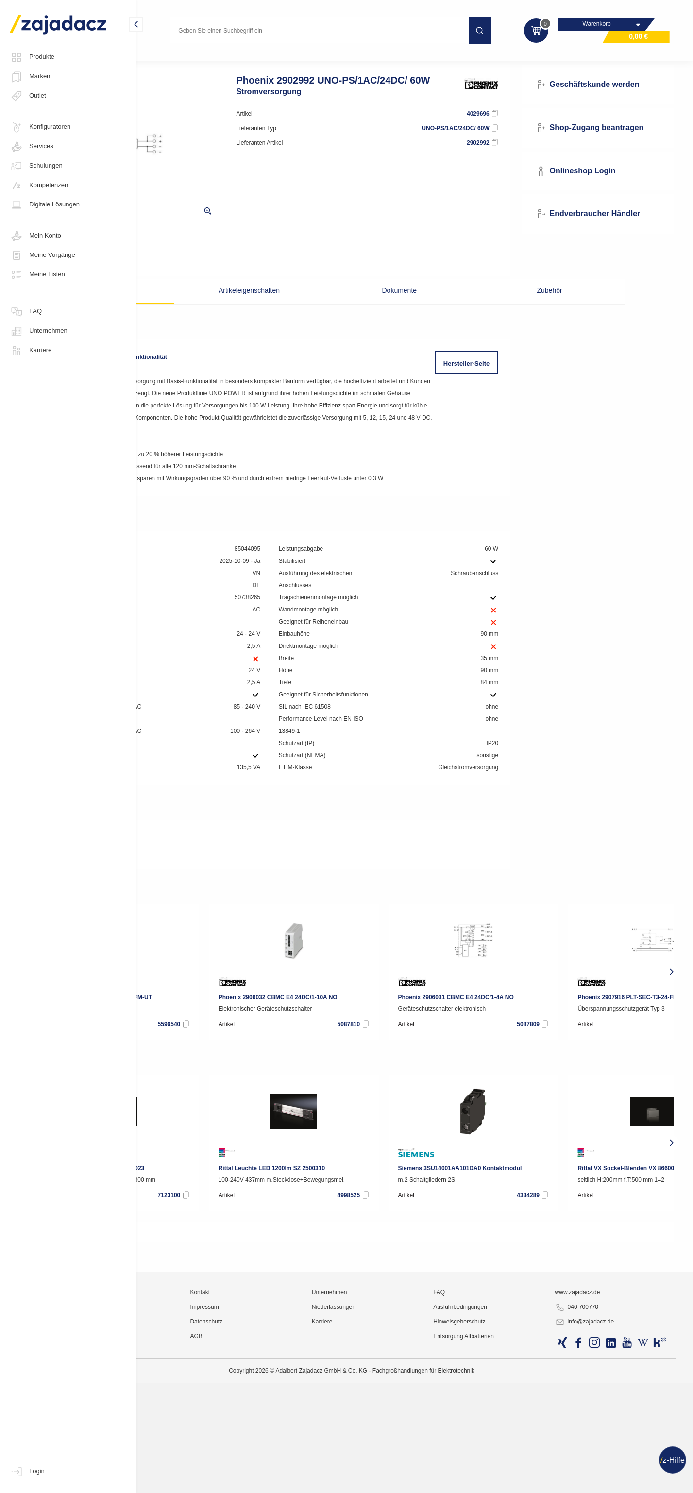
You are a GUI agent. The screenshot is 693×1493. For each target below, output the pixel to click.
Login (27, 1471)
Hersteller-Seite (500, 381)
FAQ (26, 312)
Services (31, 146)
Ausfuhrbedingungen (508, 1466)
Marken (30, 77)
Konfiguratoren (40, 127)
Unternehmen (39, 331)
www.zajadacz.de (602, 1451)
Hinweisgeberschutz (507, 1480)
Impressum (297, 1466)
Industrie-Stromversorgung (243, 60)
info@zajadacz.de (610, 1481)
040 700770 (602, 1467)
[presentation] (152, 1038)
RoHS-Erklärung (188, 919)
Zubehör (494, 308)
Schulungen (36, 166)
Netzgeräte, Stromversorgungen (336, 60)
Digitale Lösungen (45, 205)
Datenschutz (299, 1480)
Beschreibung (198, 308)
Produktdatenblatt (190, 904)
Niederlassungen (403, 1466)
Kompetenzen (39, 185)
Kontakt (293, 1451)
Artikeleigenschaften (297, 308)
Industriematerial (171, 60)
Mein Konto (35, 236)
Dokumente (396, 308)
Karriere (30, 350)
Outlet (28, 96)
